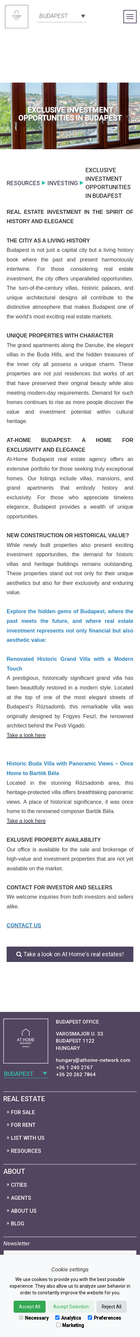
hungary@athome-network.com (93, 1060)
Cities (19, 1185)
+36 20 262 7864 (76, 1075)
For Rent (23, 1125)
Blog (17, 1223)
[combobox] (61, 15)
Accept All (29, 1306)
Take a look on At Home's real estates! (70, 954)
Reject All (111, 1306)
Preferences (104, 1318)
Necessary (34, 1318)
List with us (28, 1138)
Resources (26, 1151)
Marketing (70, 1325)
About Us (24, 1211)
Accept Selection (71, 1306)
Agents (21, 1198)
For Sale (23, 1112)
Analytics (68, 1318)
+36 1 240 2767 (74, 1068)
